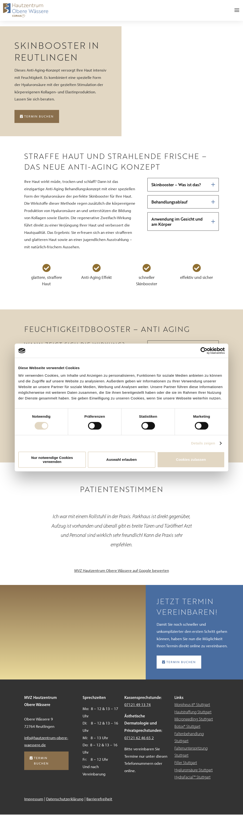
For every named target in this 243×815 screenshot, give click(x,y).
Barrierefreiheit (99, 799)
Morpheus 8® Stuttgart (192, 705)
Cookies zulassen (191, 459)
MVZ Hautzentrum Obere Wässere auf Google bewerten (121, 570)
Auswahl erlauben (121, 459)
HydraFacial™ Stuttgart (192, 777)
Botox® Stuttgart (187, 726)
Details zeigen (203, 443)
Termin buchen (39, 116)
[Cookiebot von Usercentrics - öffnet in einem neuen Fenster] (204, 350)
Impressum (33, 799)
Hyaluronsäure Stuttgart (193, 770)
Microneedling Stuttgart (193, 719)
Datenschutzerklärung (65, 799)
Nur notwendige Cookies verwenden (52, 460)
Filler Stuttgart (185, 763)
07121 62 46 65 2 (139, 738)
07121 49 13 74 (137, 705)
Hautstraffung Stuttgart (192, 712)
